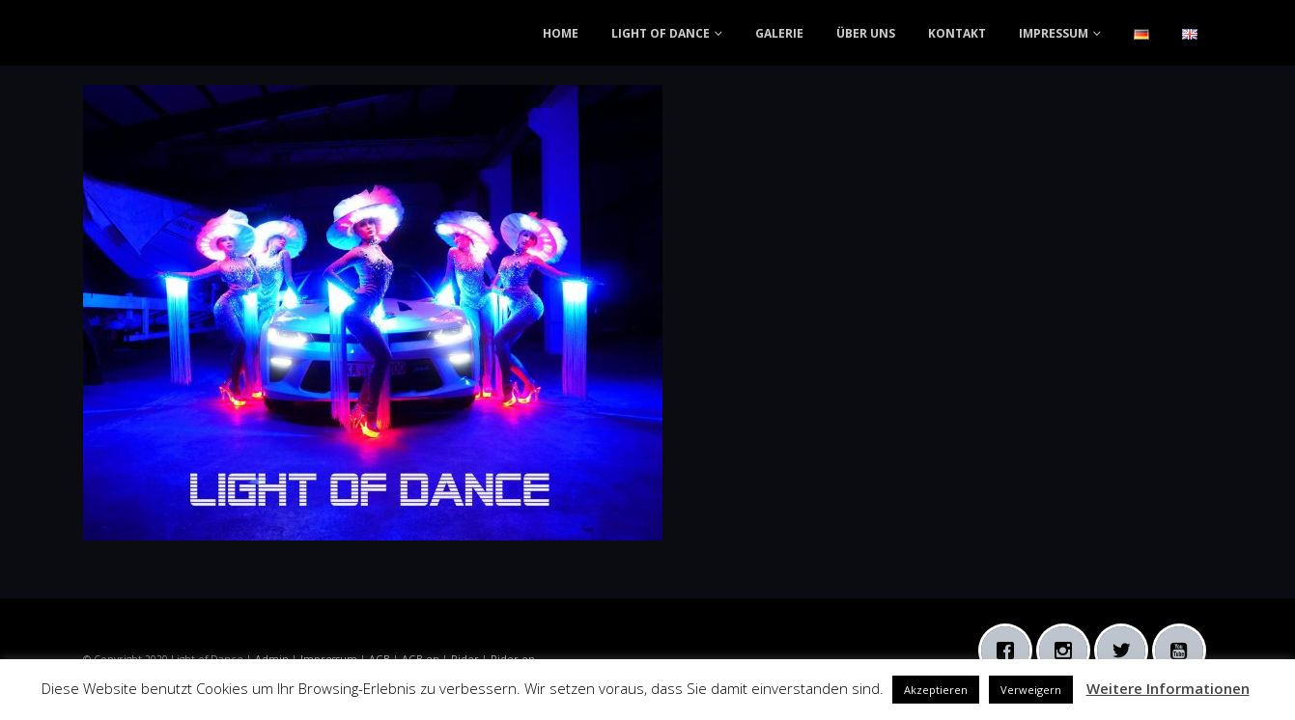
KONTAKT (957, 33)
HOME (560, 33)
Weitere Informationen (1168, 688)
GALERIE (779, 33)
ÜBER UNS (865, 33)
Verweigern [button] (1030, 689)
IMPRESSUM (1053, 33)
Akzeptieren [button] (936, 689)
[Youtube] (1184, 650)
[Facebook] (1010, 650)
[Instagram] (1068, 650)
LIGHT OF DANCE (660, 33)
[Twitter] (1126, 650)
